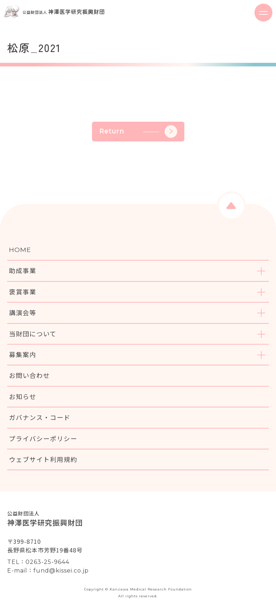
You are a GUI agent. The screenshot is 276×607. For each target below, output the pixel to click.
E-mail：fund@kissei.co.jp (48, 570)
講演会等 (22, 312)
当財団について (32, 333)
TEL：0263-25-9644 (38, 562)
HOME (20, 249)
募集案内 (22, 354)
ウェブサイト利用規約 (43, 459)
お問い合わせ (29, 375)
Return (138, 131)
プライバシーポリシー (43, 438)
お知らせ (22, 396)
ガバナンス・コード (39, 417)
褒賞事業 (22, 291)
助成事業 (22, 270)
